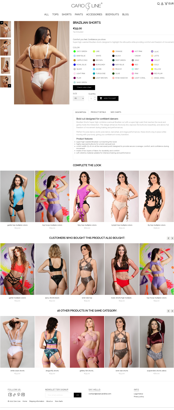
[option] (17, 201)
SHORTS (66, 14)
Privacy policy (139, 396)
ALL (46, 14)
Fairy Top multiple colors (87, 225)
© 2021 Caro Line (14, 401)
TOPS (55, 14)
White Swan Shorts (17, 371)
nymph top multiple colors (121, 225)
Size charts (116, 112)
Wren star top (87, 298)
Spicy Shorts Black (52, 298)
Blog (125, 14)
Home (25, 401)
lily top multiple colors (156, 225)
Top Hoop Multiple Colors (52, 225)
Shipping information (36, 401)
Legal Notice (138, 394)
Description (80, 112)
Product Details (98, 112)
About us (49, 401)
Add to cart (108, 98)
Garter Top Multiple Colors (17, 225)
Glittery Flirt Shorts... (87, 371)
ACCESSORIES (94, 14)
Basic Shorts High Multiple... (121, 298)
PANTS (79, 14)
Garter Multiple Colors (17, 298)
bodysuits (112, 14)
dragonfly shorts (52, 371)
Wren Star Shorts (122, 371)
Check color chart (84, 87)
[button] (168, 238)
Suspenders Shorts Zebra (156, 371)
